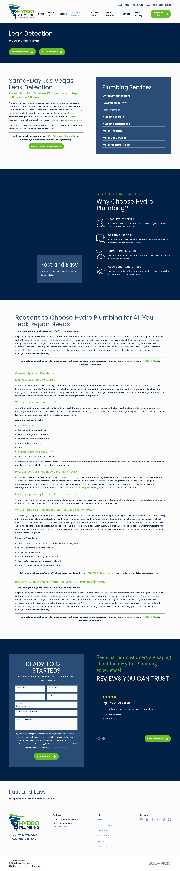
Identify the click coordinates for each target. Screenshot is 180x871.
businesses (107, 319)
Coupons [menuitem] (127, 14)
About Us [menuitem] (51, 14)
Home (99, 803)
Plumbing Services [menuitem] (75, 14)
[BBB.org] (152, 802)
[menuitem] (12, 849)
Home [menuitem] (41, 14)
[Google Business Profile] (147, 802)
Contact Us (161, 13)
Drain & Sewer (103, 813)
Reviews (100, 824)
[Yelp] (158, 802)
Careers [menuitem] (63, 14)
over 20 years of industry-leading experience (46, 323)
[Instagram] (169, 802)
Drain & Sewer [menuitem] (94, 14)
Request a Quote (22, 51)
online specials (123, 330)
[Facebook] (141, 802)
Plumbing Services (105, 808)
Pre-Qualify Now (52, 51)
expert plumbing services (27, 333)
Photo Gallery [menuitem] (138, 14)
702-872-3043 (133, 5)
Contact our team (47, 512)
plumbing (100, 464)
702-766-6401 (161, 5)
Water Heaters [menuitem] (110, 14)
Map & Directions (61, 809)
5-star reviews (148, 323)
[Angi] (164, 802)
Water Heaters (103, 819)
